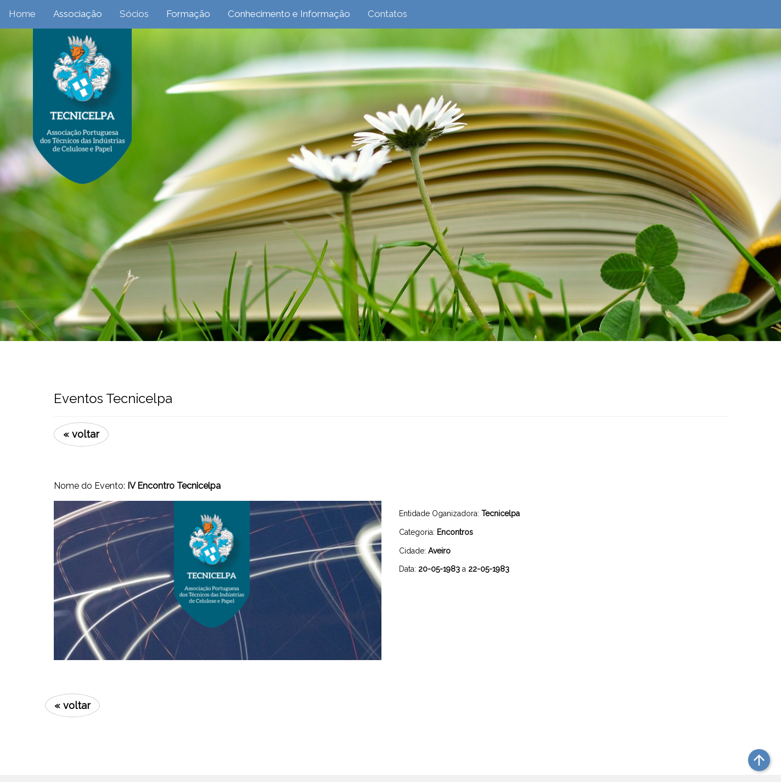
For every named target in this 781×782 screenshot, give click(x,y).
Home (22, 13)
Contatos (387, 13)
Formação (188, 13)
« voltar (81, 434)
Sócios (134, 13)
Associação (77, 13)
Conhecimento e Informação (289, 13)
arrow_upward (759, 760)
